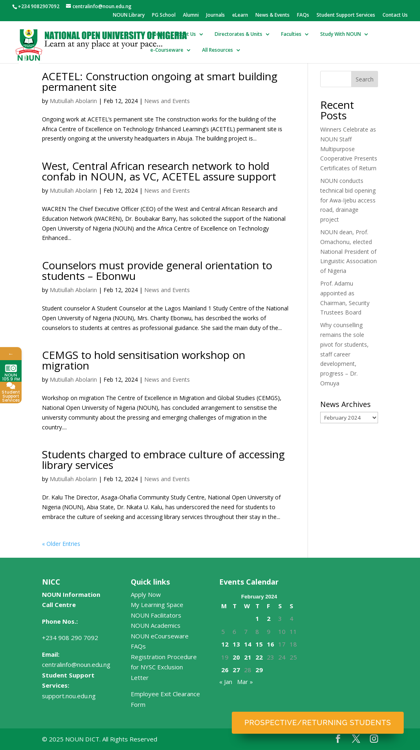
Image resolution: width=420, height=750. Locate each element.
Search (365, 79)
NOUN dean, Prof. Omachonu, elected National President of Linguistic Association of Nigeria (348, 251)
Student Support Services (346, 15)
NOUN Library (129, 15)
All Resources (217, 50)
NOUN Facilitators (156, 615)
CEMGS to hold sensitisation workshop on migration (143, 360)
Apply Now (146, 594)
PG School (164, 15)
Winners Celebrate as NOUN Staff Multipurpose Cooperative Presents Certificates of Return (348, 148)
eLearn (240, 15)
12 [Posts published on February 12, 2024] (225, 644)
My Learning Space (157, 604)
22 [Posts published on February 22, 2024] (259, 657)
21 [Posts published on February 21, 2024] (247, 657)
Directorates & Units (238, 34)
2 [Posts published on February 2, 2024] (268, 618)
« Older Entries (61, 544)
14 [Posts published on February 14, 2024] (247, 644)
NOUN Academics (155, 625)
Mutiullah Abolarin (73, 101)
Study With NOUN (340, 34)
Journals (215, 15)
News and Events (167, 101)
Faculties (291, 34)
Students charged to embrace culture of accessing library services (163, 459)
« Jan (225, 681)
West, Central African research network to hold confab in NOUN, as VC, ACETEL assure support (159, 171)
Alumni (191, 15)
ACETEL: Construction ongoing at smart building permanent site (159, 81)
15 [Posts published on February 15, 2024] (259, 644)
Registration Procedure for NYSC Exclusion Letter (164, 667)
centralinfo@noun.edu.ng (76, 664)
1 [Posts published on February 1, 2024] (257, 618)
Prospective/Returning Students (317, 722)
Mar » (245, 681)
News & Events (272, 15)
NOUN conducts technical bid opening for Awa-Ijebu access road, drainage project (348, 200)
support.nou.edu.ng (69, 696)
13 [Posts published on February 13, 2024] (236, 644)
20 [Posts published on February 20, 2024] (236, 657)
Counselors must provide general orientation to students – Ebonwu (157, 270)
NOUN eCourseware (160, 636)
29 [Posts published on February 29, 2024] (259, 670)
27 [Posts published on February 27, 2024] (236, 670)
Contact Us (395, 15)
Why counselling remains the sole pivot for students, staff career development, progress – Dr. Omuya (344, 354)
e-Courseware (166, 50)
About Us (185, 34)
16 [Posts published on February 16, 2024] (270, 644)
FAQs (303, 15)
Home (157, 34)
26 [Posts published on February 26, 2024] (225, 670)
